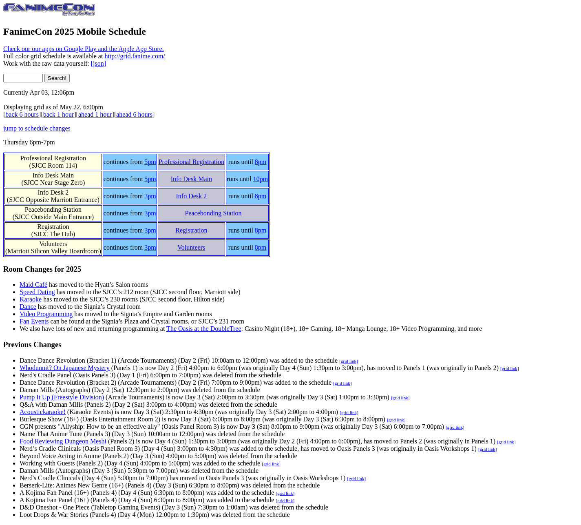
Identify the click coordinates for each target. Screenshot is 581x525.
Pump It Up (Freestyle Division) (62, 397)
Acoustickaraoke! (43, 411)
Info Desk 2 (53, 192)
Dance (28, 306)
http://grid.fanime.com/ (134, 56)
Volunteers (53, 243)
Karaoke (31, 299)
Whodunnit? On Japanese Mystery (65, 367)
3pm (150, 196)
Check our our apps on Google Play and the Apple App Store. (83, 48)
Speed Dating (37, 291)
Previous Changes (32, 344)
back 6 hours (22, 114)
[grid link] (348, 361)
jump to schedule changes (37, 128)
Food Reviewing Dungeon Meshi (63, 441)
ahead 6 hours (134, 114)
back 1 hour (58, 114)
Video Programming (46, 313)
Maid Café (33, 284)
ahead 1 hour (95, 114)
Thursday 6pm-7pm (29, 142)
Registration (53, 226)
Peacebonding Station (53, 209)
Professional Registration (53, 158)
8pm (260, 161)
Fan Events (34, 321)
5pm (150, 161)
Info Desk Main (53, 175)
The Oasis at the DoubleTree (203, 328)
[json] (98, 63)
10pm (260, 178)
